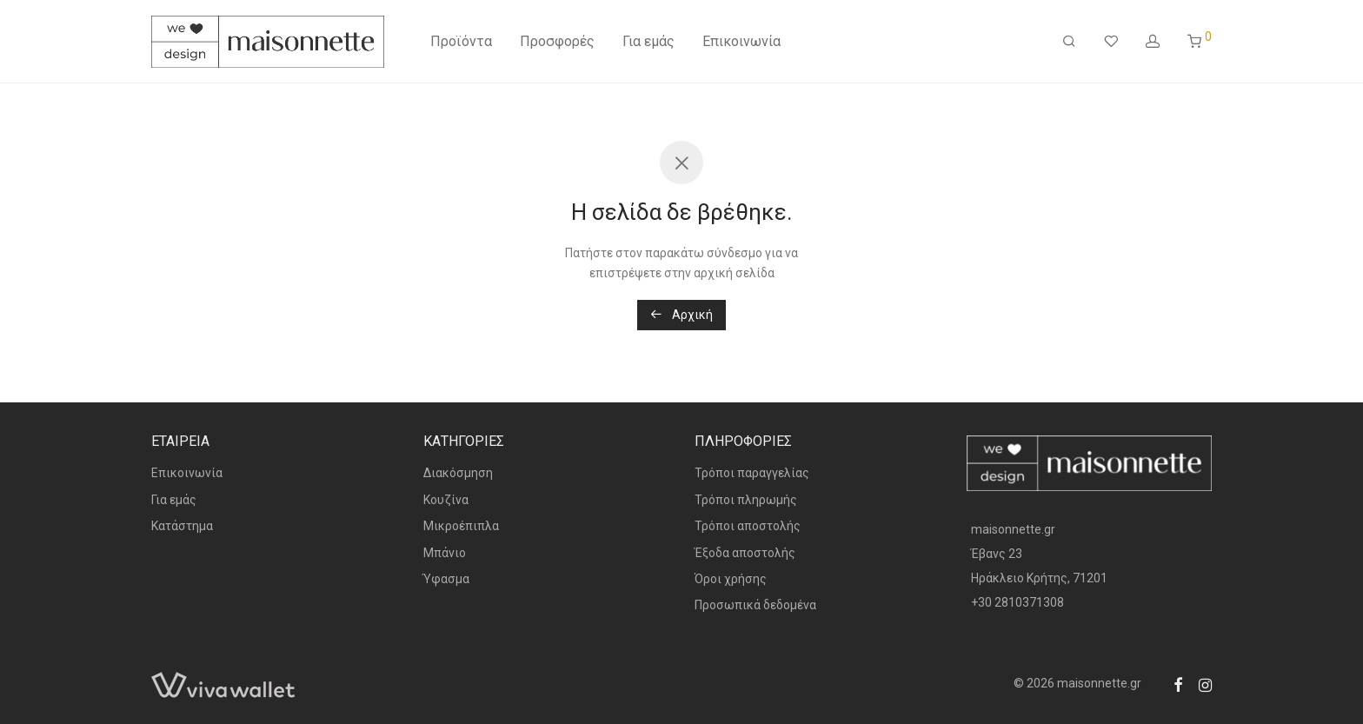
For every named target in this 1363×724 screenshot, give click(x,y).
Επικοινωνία (741, 41)
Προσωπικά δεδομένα (755, 605)
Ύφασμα (446, 579)
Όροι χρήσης (731, 579)
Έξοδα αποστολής (745, 553)
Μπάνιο (444, 553)
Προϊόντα (461, 41)
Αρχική (681, 315)
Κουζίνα (446, 500)
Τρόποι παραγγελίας (752, 473)
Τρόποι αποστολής (748, 526)
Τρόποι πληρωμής (746, 500)
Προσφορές (557, 41)
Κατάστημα (182, 526)
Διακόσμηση (458, 473)
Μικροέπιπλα (461, 526)
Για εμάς (648, 41)
